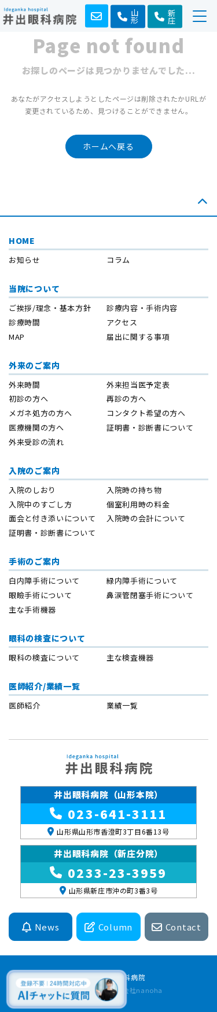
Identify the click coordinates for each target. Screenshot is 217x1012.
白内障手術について (44, 580)
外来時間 (25, 384)
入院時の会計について (146, 518)
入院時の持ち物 (134, 489)
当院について (34, 288)
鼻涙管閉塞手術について (149, 595)
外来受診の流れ (36, 441)
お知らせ (25, 259)
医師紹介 (25, 705)
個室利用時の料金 (138, 504)
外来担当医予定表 (138, 384)
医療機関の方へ (36, 427)
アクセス (122, 322)
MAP (17, 336)
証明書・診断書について (149, 427)
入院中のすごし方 (40, 504)
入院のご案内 (34, 470)
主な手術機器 (32, 609)
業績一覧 (122, 705)
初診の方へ (28, 398)
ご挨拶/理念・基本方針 (50, 307)
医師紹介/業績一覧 (44, 686)
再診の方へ (126, 398)
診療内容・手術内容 (142, 307)
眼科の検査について (47, 638)
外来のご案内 (34, 365)
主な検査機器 (130, 657)
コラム (118, 259)
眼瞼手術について (40, 595)
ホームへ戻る (108, 146)
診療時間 (25, 322)
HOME (22, 240)
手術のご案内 (34, 561)
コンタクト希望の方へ (146, 412)
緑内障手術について (142, 580)
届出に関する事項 (138, 336)
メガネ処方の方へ (40, 412)
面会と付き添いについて (52, 518)
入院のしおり (32, 489)
